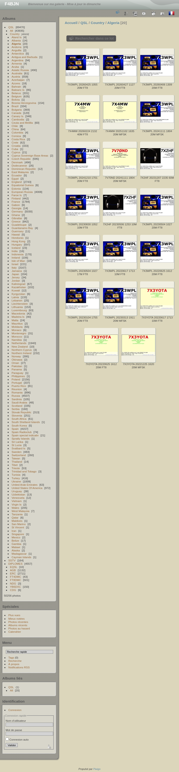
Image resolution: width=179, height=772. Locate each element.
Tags (11, 657)
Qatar (15, 517)
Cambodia (18, 119)
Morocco (17, 336)
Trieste (16, 468)
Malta (15, 320)
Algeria (16, 43)
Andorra (16, 46)
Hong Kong (18, 241)
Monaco (16, 329)
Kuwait (16, 290)
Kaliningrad (18, 283)
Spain (15, 428)
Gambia (16, 543)
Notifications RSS (19, 667)
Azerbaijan (18, 79)
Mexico (16, 537)
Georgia (16, 208)
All (11, 30)
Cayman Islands (21, 557)
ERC (13, 573)
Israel (15, 264)
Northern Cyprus (22, 349)
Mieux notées (16, 618)
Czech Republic (21, 158)
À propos (13, 664)
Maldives (17, 520)
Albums (8, 18)
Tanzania (17, 514)
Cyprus (16, 152)
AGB (13, 570)
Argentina (17, 60)
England (17, 181)
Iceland (16, 247)
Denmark (17, 162)
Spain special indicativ (25, 435)
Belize (15, 540)
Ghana (16, 214)
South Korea (19, 425)
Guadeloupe (19, 224)
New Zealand (20, 346)
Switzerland (19, 455)
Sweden (17, 451)
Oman (15, 362)
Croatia (16, 145)
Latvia (15, 297)
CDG (13, 589)
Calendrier (14, 631)
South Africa (19, 418)
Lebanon (17, 300)
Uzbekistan (18, 494)
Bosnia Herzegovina (24, 102)
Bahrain (16, 86)
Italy (14, 267)
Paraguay (17, 372)
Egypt (15, 178)
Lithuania (17, 306)
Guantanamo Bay (22, 227)
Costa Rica (18, 139)
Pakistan (17, 366)
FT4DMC (15, 576)
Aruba (15, 66)
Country (15, 33)
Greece (16, 221)
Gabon (16, 204)
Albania (16, 40)
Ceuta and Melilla (22, 122)
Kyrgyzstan (18, 293)
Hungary (17, 244)
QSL (11, 27)
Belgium (17, 96)
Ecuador (17, 175)
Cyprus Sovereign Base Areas (30, 155)
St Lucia (17, 445)
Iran (14, 530)
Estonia (16, 188)
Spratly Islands (21, 438)
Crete (15, 142)
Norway (16, 356)
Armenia (17, 63)
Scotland (17, 405)
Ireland (16, 257)
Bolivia (16, 99)
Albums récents (17, 625)
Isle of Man (18, 260)
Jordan (16, 280)
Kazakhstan (19, 287)
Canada (16, 112)
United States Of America (27, 487)
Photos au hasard (19, 628)
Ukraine (16, 481)
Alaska (16, 550)
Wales (15, 507)
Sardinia (17, 399)
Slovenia (17, 415)
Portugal (17, 382)
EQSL (13, 566)
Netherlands (19, 343)
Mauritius (17, 323)
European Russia (22, 191)
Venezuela (18, 497)
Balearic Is (18, 89)
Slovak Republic (21, 412)
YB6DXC (15, 586)
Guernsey (18, 231)
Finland (16, 198)
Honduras (18, 237)
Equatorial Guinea (23, 185)
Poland (16, 379)
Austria (16, 76)
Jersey (16, 277)
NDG (13, 583)
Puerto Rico (19, 385)
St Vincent (18, 527)
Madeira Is (18, 316)
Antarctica (18, 53)
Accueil (71, 23)
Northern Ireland (21, 353)
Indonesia (18, 254)
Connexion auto (17, 739)
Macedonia (18, 313)
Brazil (15, 106)
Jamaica (17, 270)
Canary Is (17, 116)
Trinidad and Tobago (24, 471)
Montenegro (19, 333)
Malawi (16, 547)
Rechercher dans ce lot (94, 38)
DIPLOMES (15, 563)
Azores (16, 83)
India (15, 251)
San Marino (19, 524)
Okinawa (17, 359)
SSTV (12, 560)
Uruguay (17, 491)
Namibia (17, 339)
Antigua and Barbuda (25, 56)
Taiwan (16, 458)
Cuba (15, 148)
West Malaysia (20, 510)
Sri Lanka (17, 441)
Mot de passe (14, 729)
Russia (16, 395)
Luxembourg (19, 310)
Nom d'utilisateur (16, 720)
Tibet (15, 464)
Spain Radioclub (22, 432)
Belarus (16, 93)
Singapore (18, 534)
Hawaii (16, 234)
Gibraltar (17, 218)
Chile (15, 125)
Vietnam (17, 500)
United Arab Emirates (25, 484)
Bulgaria (17, 109)
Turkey (16, 478)
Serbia (16, 408)
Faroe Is (17, 195)
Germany (17, 211)
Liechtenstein (20, 303)
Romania (17, 392)
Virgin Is (16, 504)
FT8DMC (15, 579)
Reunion (17, 389)
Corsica (16, 135)
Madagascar (19, 553)
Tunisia (16, 474)
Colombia (17, 132)
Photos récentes (18, 621)
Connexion (14, 709)
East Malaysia (20, 172)
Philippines (18, 376)
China (15, 129)
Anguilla (16, 50)
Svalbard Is (18, 448)
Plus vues (14, 615)
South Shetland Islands (26, 422)
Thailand (17, 461)
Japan (15, 274)
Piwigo (96, 769)
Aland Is (17, 37)
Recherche (15, 660)
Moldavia (17, 326)
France (16, 201)
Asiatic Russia (20, 70)
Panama (17, 369)
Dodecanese (19, 165)
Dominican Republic (24, 168)
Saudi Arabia (19, 402)
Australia (17, 73)
